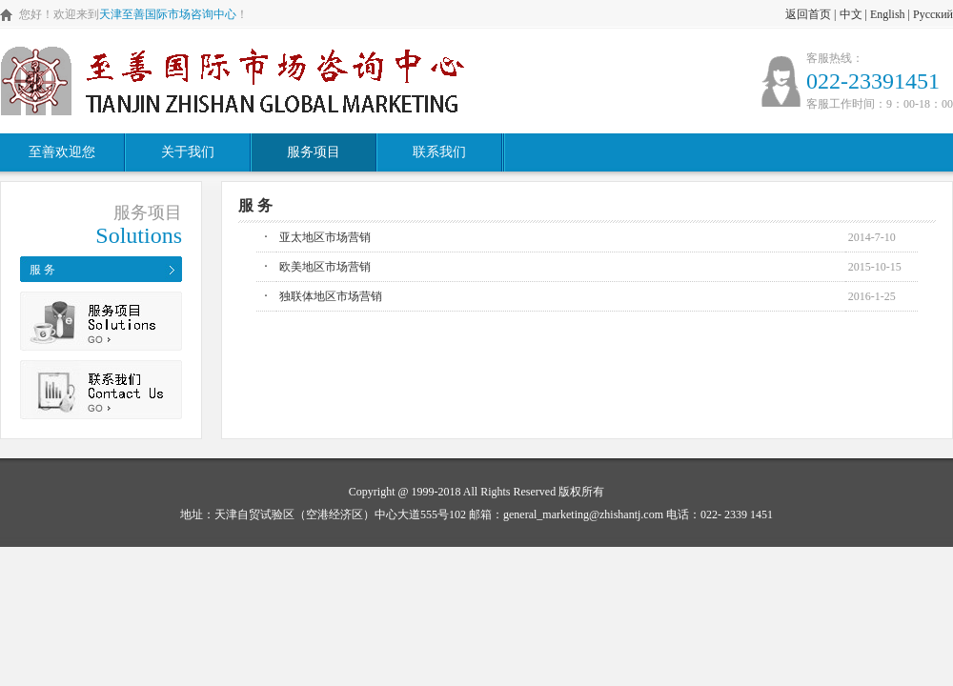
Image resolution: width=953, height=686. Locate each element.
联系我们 (439, 152)
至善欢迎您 (62, 152)
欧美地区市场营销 (325, 266)
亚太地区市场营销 (325, 237)
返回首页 (808, 14)
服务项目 (313, 152)
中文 (851, 14)
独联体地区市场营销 (330, 296)
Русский (933, 14)
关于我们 (187, 152)
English (887, 14)
